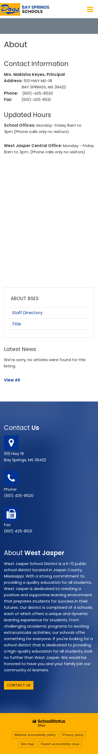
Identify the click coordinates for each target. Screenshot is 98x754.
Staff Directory (27, 313)
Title (16, 324)
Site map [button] (27, 744)
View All (12, 380)
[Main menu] (90, 9)
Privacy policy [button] (73, 735)
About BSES (25, 298)
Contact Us (19, 685)
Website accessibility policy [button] (35, 735)
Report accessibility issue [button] (60, 744)
